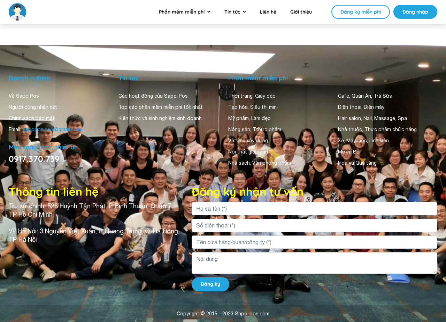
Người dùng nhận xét (33, 107)
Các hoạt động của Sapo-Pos (153, 96)
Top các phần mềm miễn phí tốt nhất (160, 107)
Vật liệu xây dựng (248, 140)
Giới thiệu (301, 12)
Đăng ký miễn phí (360, 12)
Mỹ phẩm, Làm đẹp (249, 118)
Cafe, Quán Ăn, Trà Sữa (365, 96)
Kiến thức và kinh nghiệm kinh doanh (160, 118)
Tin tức (232, 12)
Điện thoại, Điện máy (361, 107)
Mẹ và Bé (348, 152)
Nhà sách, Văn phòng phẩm (259, 163)
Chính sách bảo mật (32, 118)
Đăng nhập (415, 12)
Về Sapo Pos (24, 96)
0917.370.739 (34, 158)
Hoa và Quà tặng (357, 163)
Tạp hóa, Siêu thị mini (253, 107)
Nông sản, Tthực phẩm (254, 129)
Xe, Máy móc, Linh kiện (363, 140)
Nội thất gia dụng (248, 152)
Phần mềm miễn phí (182, 12)
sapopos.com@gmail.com (52, 129)
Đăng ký (210, 284)
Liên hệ (268, 12)
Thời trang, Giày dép (252, 96)
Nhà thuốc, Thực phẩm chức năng (377, 129)
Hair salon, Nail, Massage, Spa (372, 118)
